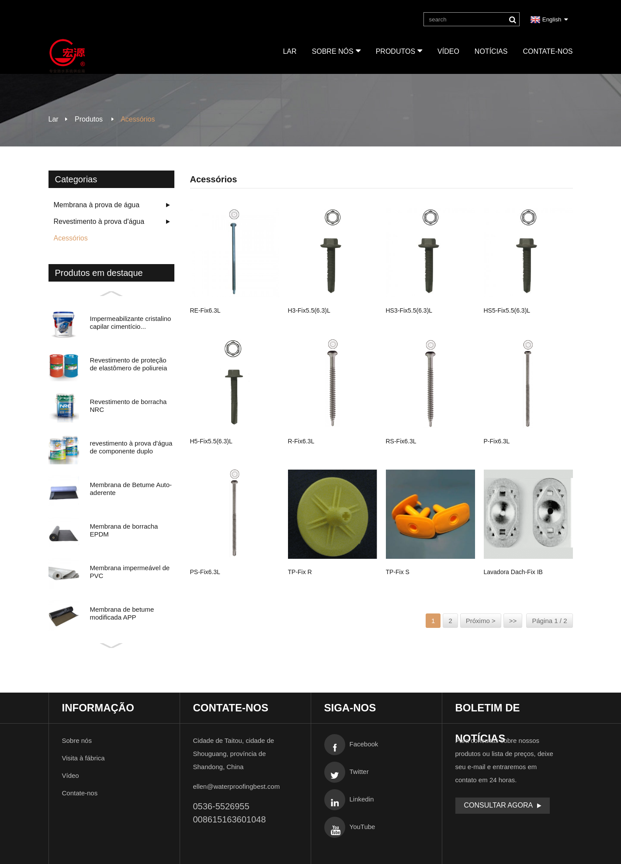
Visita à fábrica (83, 758)
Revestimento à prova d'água (99, 221)
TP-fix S (397, 571)
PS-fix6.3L (205, 571)
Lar (289, 51)
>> (513, 620)
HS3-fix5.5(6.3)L (409, 310)
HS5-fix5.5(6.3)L (507, 310)
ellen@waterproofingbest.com (236, 786)
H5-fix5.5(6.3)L (211, 440)
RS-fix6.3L (401, 440)
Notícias (491, 51)
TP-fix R (300, 571)
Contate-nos (547, 51)
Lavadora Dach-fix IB (513, 571)
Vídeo (448, 51)
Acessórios (138, 119)
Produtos (398, 50)
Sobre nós (336, 50)
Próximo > (481, 620)
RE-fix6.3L (205, 310)
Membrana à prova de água (97, 205)
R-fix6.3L (301, 440)
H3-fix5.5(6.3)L (309, 310)
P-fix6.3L (497, 440)
